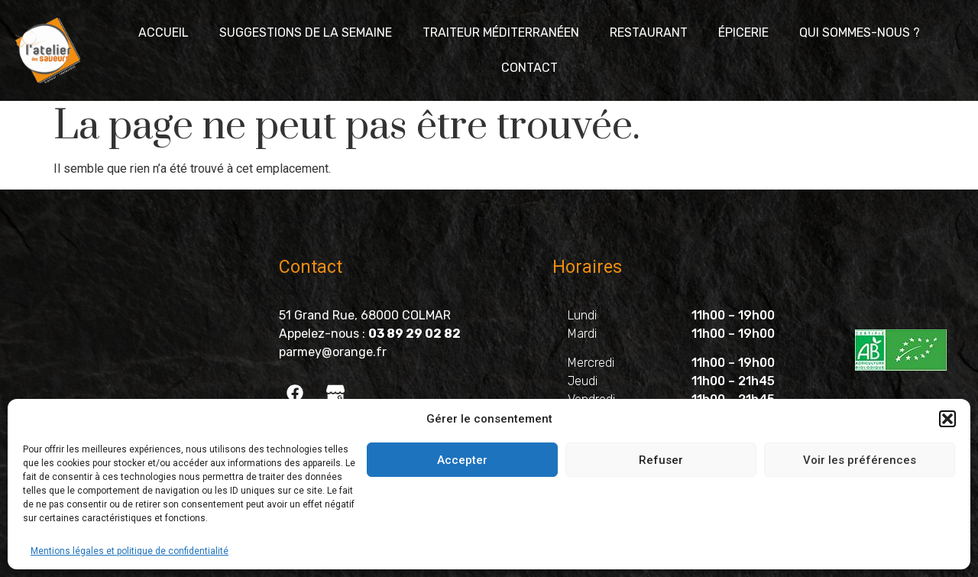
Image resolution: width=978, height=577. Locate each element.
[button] (947, 418)
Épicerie (743, 32)
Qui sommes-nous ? (859, 32)
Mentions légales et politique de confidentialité (129, 551)
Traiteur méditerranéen (501, 32)
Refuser (661, 460)
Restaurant (649, 32)
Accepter (462, 460)
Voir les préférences (859, 460)
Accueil (163, 32)
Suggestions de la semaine (305, 32)
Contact (529, 67)
